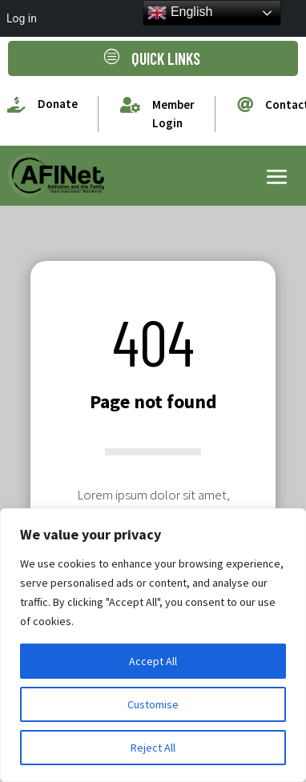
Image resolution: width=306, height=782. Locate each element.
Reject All (153, 747)
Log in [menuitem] (21, 18)
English (179, 12)
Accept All (153, 661)
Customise (153, 704)
